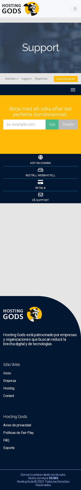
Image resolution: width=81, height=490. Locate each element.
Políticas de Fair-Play (18, 433)
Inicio (7, 373)
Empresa (9, 381)
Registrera (41, 78)
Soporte (9, 448)
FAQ (6, 440)
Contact (8, 396)
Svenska (11, 78)
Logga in (26, 78)
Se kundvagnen (66, 78)
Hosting (8, 388)
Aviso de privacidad (17, 425)
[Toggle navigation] (75, 9)
